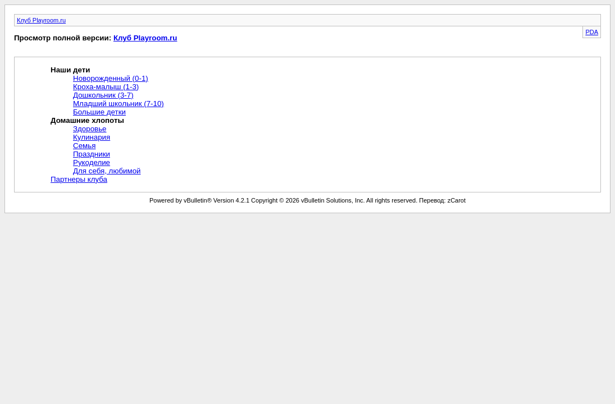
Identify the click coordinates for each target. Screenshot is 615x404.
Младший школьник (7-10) (118, 103)
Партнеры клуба (79, 179)
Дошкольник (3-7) (103, 95)
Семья (84, 145)
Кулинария (91, 137)
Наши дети (70, 70)
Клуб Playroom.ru (41, 20)
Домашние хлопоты (87, 120)
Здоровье (90, 129)
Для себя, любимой (107, 171)
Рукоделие (91, 162)
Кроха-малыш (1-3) (106, 86)
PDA (591, 32)
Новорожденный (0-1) (110, 78)
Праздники (91, 154)
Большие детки (99, 112)
